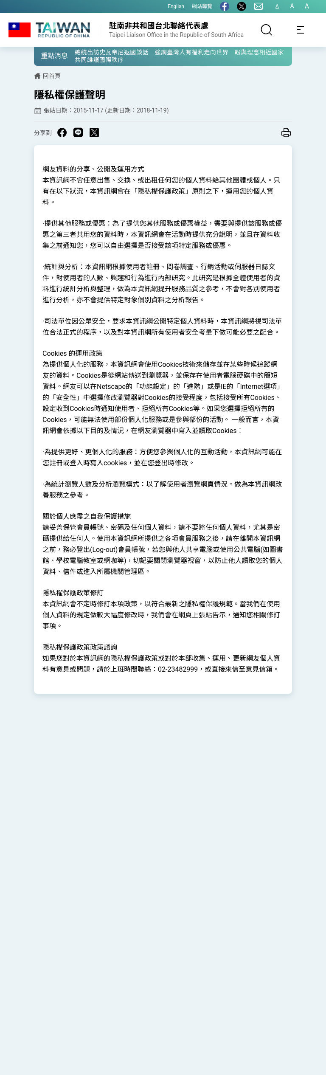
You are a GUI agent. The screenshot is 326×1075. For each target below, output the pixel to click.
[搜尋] (267, 30)
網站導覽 (202, 6)
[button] (46, 55)
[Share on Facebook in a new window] (62, 132)
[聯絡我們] (258, 6)
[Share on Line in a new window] (78, 132)
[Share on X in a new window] (94, 132)
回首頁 (52, 76)
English (176, 6)
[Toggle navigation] (301, 30)
